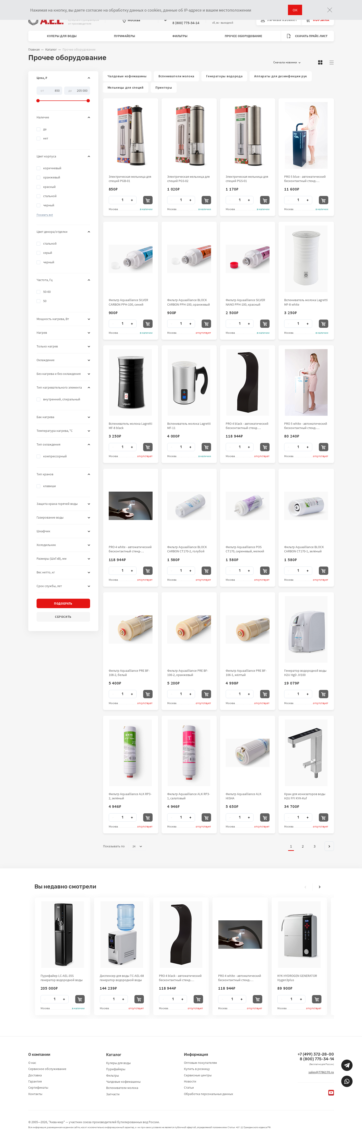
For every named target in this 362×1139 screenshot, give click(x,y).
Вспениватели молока (176, 76)
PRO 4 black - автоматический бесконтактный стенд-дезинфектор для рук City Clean (247, 425)
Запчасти (113, 1094)
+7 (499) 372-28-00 (316, 1054)
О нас (32, 1063)
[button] (45, 215)
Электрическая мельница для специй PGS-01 (247, 178)
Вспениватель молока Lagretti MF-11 (189, 425)
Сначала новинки (286, 62)
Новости (190, 1081)
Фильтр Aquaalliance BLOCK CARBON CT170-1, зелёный (304, 549)
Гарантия (35, 1081)
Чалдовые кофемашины (127, 76)
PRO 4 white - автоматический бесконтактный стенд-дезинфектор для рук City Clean (130, 549)
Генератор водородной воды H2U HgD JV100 (305, 672)
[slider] (63, 95)
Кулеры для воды (62, 36)
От (42, 90)
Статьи (189, 1087)
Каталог (51, 49)
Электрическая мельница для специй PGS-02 (188, 178)
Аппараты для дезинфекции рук (280, 76)
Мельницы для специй (126, 87)
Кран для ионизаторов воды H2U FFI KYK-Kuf (304, 796)
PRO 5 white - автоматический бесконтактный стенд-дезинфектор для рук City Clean (305, 425)
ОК (295, 10)
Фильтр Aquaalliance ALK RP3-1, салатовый (188, 796)
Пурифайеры (124, 36)
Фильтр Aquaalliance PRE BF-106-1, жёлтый (246, 672)
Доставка (35, 1075)
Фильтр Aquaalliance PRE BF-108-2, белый (129, 672)
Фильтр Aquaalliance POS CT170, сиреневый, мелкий (245, 549)
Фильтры (179, 36)
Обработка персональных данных (208, 1094)
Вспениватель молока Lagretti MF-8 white (306, 302)
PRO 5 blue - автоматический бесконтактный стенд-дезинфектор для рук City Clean (305, 178)
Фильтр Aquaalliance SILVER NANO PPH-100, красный (245, 302)
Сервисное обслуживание (47, 1069)
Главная (34, 49)
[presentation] (305, 887)
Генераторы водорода (224, 76)
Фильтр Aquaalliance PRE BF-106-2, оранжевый (187, 672)
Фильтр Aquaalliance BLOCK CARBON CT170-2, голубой (187, 549)
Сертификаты (38, 1087)
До (70, 90)
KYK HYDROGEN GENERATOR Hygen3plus (297, 978)
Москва (131, 20)
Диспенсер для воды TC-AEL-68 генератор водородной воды (122, 978)
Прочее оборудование (243, 36)
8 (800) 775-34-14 (317, 1059)
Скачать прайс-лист (307, 36)
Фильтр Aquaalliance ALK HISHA (243, 796)
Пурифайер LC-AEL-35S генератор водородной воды (62, 978)
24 (137, 846)
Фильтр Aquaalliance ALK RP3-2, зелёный (130, 796)
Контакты (35, 1094)
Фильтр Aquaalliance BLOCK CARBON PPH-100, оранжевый (188, 302)
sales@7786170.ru (321, 1072)
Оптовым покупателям (200, 1063)
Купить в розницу (197, 1069)
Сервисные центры (198, 1075)
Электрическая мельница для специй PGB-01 (130, 178)
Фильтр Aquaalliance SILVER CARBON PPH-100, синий (128, 302)
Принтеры (163, 87)
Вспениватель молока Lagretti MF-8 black (130, 425)
